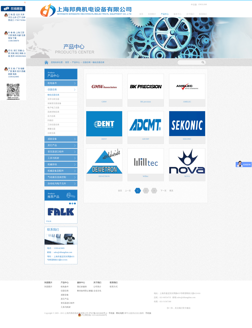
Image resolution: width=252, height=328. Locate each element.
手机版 (111, 313)
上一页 (128, 191)
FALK (48, 221)
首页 (141, 14)
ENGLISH (202, 4)
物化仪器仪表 (98, 62)
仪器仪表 (87, 62)
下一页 (163, 191)
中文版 (194, 4)
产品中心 (76, 62)
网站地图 (119, 313)
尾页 (171, 191)
